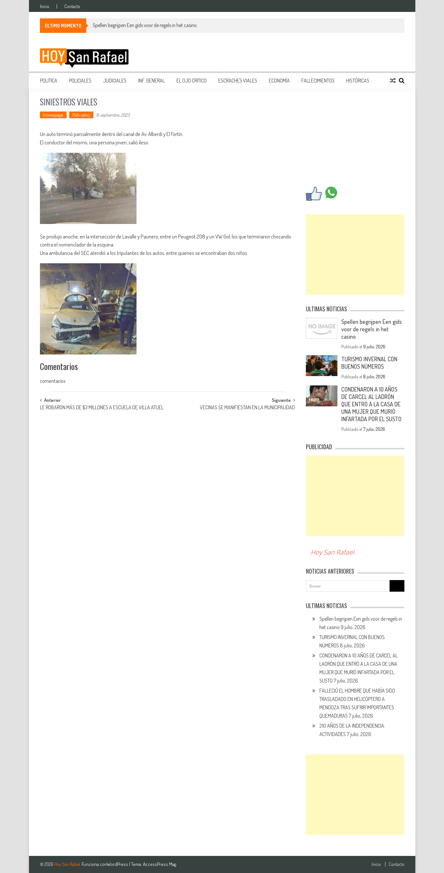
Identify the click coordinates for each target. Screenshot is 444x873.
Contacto (72, 6)
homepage (53, 115)
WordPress (118, 864)
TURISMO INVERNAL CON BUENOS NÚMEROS (369, 362)
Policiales (80, 80)
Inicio (44, 6)
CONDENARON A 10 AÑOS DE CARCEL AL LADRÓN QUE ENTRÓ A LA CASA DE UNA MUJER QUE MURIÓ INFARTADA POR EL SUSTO (371, 404)
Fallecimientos (318, 80)
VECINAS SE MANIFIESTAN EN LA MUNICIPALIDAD (247, 408)
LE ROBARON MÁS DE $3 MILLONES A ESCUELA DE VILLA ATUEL (102, 408)
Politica (48, 80)
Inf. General (151, 80)
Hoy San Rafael (332, 552)
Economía (279, 80)
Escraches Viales (237, 80)
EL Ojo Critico (191, 80)
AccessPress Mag (159, 864)
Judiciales (115, 80)
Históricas (357, 80)
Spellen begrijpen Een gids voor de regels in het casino (145, 25)
